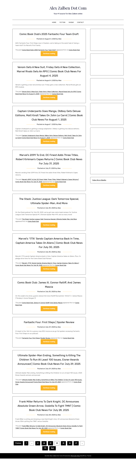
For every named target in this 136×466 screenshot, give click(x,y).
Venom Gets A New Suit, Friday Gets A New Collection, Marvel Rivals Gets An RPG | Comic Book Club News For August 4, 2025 (49, 74)
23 (50, 450)
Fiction (62, 22)
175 (45, 455)
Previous (18, 450)
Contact (80, 22)
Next (52, 455)
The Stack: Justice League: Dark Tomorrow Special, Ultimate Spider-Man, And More (51, 222)
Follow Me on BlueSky (99, 180)
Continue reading (49, 56)
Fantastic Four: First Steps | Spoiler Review (49, 325)
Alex (60, 39)
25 (63, 450)
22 (44, 450)
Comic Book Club (64, 96)
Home (54, 22)
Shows (71, 22)
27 (76, 450)
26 (70, 450)
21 (38, 450)
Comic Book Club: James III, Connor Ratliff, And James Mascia (43, 305)
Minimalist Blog (75, 463)
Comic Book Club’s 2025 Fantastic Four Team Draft (49, 34)
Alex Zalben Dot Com (68, 8)
